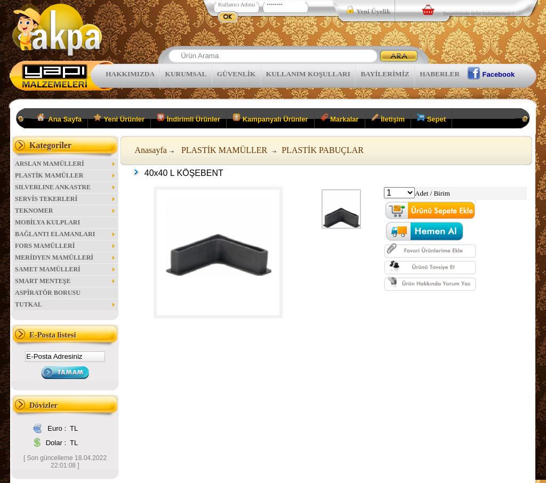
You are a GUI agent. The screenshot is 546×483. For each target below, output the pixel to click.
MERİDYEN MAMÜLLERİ (65, 257)
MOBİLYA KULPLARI (47, 222)
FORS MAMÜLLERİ (65, 245)
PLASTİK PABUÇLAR (323, 150)
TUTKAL (65, 304)
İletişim (388, 118)
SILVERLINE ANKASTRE (65, 187)
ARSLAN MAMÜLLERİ (65, 163)
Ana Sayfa (59, 118)
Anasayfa (150, 150)
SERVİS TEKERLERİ (65, 199)
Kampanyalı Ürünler (270, 118)
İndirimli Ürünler (188, 118)
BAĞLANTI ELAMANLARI (65, 234)
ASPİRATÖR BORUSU (48, 292)
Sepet (431, 118)
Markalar (339, 118)
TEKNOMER (65, 210)
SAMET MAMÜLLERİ (65, 269)
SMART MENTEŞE (65, 281)
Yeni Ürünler (119, 118)
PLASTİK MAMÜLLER (65, 175)
